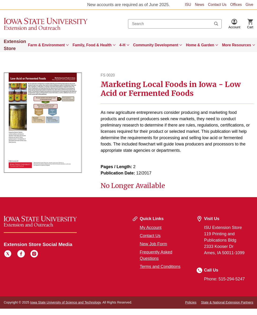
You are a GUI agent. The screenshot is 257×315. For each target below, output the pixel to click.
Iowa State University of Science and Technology (65, 302)
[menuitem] (48, 45)
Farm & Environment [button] (46, 45)
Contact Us (217, 5)
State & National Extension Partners (227, 302)
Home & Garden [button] (200, 45)
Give (249, 5)
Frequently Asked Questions (156, 255)
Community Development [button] (155, 45)
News (199, 5)
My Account (151, 227)
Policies (190, 302)
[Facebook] (21, 254)
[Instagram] (34, 254)
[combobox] (175, 24)
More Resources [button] (236, 45)
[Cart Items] (250, 24)
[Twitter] (8, 254)
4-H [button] (122, 45)
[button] (234, 24)
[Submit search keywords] (216, 24)
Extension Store (15, 45)
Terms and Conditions (160, 266)
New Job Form (153, 244)
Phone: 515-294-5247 (224, 279)
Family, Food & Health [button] (92, 45)
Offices (236, 5)
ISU (188, 5)
